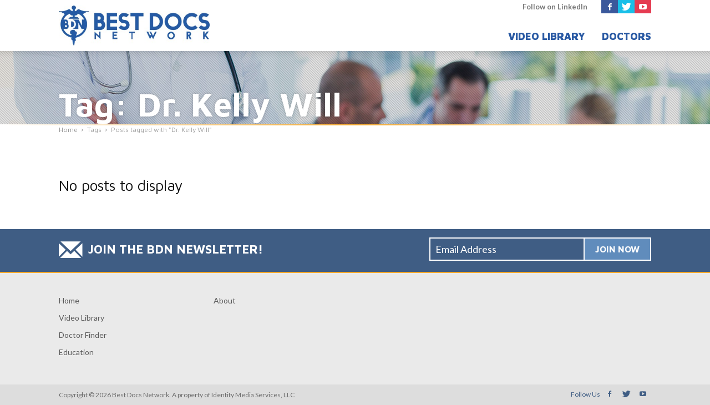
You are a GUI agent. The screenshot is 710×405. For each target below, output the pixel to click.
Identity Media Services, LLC (253, 395)
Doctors (626, 36)
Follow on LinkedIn (555, 6)
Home (69, 300)
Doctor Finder (82, 335)
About (225, 300)
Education (76, 352)
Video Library (546, 36)
